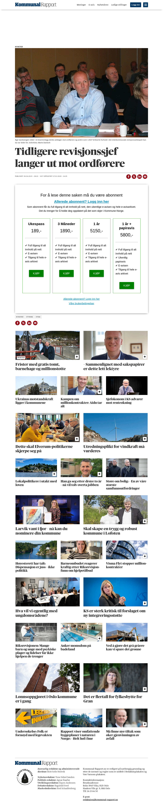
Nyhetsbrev (102, 5)
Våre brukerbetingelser (81, 303)
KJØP (36, 273)
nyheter (19, 317)
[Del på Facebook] (128, 176)
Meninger (81, 5)
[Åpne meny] (145, 4)
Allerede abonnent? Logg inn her (81, 201)
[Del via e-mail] (145, 176)
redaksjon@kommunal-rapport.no (100, 799)
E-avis (92, 5)
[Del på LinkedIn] (139, 176)
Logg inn (136, 5)
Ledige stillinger (119, 5)
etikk (38, 317)
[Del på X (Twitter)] (134, 176)
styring (29, 317)
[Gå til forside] (35, 5)
